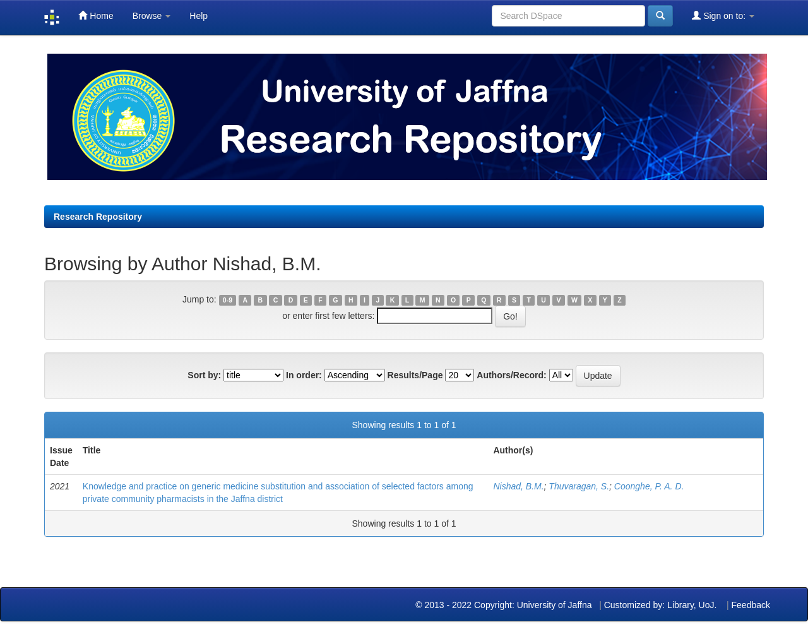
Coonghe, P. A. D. (649, 486)
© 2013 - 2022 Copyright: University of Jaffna (504, 605)
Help (198, 16)
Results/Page (415, 375)
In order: (304, 375)
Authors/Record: (511, 375)
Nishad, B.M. (518, 486)
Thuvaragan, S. (579, 486)
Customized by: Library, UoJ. (660, 605)
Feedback (751, 605)
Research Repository (98, 217)
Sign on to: (723, 15)
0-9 (227, 300)
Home (95, 15)
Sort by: (204, 375)
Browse (152, 16)
